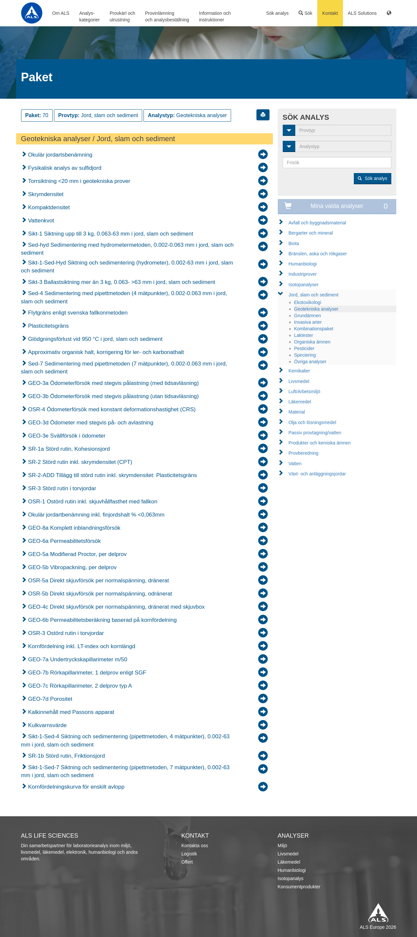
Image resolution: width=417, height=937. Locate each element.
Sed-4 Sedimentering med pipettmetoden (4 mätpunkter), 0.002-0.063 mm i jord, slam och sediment (124, 297)
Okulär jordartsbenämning (59, 155)
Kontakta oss (194, 845)
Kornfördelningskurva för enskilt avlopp (76, 787)
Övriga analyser (310, 361)
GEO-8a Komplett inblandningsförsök (73, 528)
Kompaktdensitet (48, 207)
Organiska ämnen (312, 341)
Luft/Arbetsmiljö (304, 391)
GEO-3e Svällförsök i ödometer (66, 436)
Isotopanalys (291, 878)
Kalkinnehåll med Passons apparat (71, 712)
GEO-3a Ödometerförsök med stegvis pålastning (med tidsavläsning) (113, 383)
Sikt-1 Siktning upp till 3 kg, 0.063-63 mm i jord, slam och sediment (110, 234)
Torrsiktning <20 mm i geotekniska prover (78, 181)
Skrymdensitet (45, 194)
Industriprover (303, 274)
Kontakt (330, 13)
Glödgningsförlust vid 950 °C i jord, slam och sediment (95, 339)
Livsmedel (299, 381)
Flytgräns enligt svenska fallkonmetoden (77, 313)
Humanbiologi (303, 263)
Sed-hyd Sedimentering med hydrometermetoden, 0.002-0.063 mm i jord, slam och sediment (127, 249)
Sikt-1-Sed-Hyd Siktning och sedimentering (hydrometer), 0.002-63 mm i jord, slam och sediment (127, 267)
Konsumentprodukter (299, 886)
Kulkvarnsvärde (47, 725)
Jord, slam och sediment (314, 294)
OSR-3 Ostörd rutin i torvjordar (65, 633)
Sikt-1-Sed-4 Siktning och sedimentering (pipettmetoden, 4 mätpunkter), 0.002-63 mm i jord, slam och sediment (125, 740)
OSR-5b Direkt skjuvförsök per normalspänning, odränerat (99, 594)
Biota (294, 243)
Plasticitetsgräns (48, 326)
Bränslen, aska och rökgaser (318, 253)
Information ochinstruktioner (215, 16)
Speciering (305, 355)
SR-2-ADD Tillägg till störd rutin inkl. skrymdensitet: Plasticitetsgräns (112, 475)
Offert (187, 862)
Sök (305, 13)
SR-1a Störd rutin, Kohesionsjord (68, 449)
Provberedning (304, 453)
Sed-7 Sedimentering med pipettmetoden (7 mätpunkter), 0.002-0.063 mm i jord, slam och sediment (124, 368)
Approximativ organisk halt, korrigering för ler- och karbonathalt (105, 352)
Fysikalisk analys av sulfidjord (64, 168)
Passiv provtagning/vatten (315, 432)
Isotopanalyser (304, 284)
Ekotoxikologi (308, 302)
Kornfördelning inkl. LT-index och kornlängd (81, 646)
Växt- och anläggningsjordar (317, 473)
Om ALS (60, 13)
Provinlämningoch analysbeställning (167, 16)
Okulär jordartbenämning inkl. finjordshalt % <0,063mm (96, 515)
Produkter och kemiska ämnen (320, 442)
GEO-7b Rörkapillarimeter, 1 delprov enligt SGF (86, 673)
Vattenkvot (40, 220)
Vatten (295, 463)
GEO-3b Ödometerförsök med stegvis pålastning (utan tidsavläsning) (113, 396)
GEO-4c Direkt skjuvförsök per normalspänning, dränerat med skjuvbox (116, 607)
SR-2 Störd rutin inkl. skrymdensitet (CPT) (79, 462)
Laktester (303, 335)
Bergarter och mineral (311, 233)
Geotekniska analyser (316, 309)
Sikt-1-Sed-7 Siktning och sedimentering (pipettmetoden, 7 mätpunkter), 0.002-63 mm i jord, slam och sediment (125, 771)
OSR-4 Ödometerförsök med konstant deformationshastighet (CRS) (111, 409)
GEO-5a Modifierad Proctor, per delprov (77, 554)
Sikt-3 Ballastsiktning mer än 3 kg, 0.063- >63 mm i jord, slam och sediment (121, 282)
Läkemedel (300, 401)
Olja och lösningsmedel (312, 422)
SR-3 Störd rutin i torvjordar (61, 488)
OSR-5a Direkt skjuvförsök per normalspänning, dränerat (98, 580)
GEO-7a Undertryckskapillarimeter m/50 (77, 659)
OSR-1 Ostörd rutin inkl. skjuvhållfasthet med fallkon (92, 501)
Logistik (189, 853)
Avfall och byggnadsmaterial (317, 222)
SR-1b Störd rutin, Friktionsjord (66, 756)
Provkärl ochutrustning (122, 16)
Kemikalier (299, 370)
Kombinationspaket (313, 328)
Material (297, 412)
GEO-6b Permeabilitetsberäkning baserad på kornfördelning (102, 620)
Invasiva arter (308, 322)
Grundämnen (307, 315)
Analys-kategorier (89, 16)
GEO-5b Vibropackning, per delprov (72, 567)
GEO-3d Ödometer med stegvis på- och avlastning (90, 422)
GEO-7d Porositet (49, 699)
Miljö (282, 845)
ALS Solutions (362, 13)
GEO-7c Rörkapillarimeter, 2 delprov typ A (79, 686)
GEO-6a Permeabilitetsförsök (64, 541)
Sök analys (277, 13)
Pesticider (304, 348)
